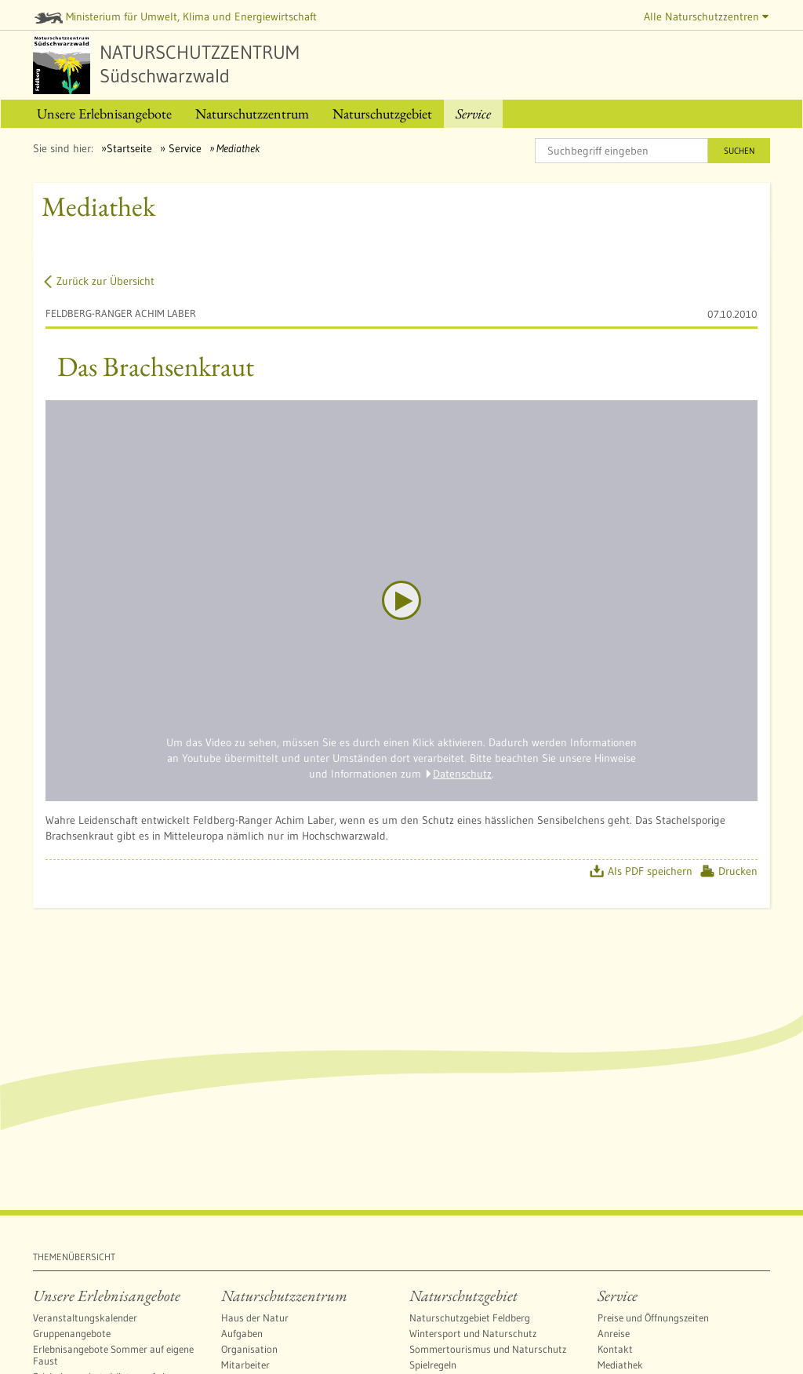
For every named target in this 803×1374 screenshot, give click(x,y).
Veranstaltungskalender (85, 1317)
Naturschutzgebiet (463, 1295)
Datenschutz (462, 774)
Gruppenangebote (72, 1333)
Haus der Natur (255, 1317)
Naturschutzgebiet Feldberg (469, 1317)
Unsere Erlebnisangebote (106, 1295)
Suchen (739, 150)
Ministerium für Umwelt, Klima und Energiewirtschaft (176, 16)
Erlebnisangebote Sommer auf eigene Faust (113, 1355)
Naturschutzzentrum (284, 1295)
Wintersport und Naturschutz (472, 1333)
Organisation (249, 1349)
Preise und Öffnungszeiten (653, 1317)
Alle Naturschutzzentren (706, 16)
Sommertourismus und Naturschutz (487, 1349)
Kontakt (615, 1349)
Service (183, 148)
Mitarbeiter (245, 1364)
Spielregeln (432, 1364)
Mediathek (620, 1364)
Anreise (614, 1333)
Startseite (129, 148)
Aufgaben (242, 1333)
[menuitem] (104, 114)
